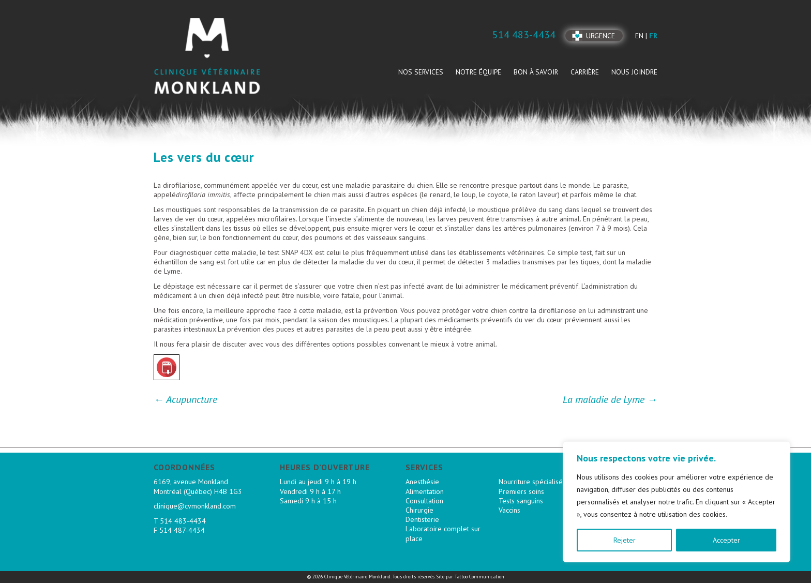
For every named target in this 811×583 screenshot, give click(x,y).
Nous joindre (634, 72)
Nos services (420, 72)
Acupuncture (185, 399)
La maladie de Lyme (610, 399)
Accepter (726, 540)
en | (642, 35)
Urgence (600, 35)
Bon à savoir (536, 72)
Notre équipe (478, 72)
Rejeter (624, 540)
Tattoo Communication (479, 576)
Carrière (584, 72)
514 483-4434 (183, 521)
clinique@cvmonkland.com (195, 506)
